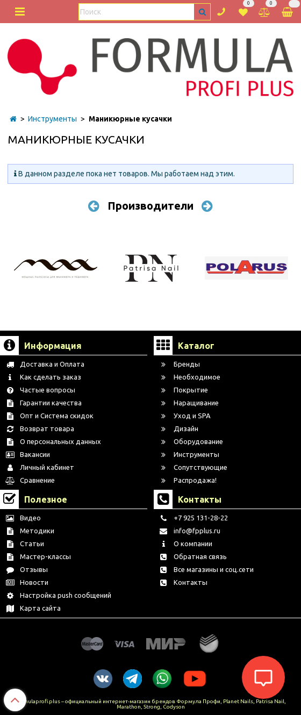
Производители (151, 205)
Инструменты (52, 119)
